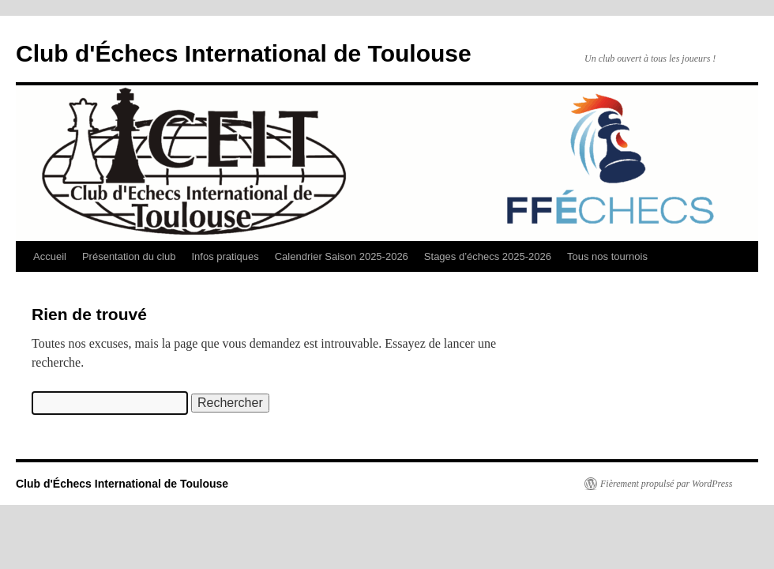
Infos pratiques (224, 256)
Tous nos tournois (607, 256)
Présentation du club (129, 256)
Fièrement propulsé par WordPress (666, 483)
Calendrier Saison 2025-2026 (341, 256)
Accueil (49, 256)
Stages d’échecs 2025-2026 (487, 256)
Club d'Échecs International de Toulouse (244, 53)
